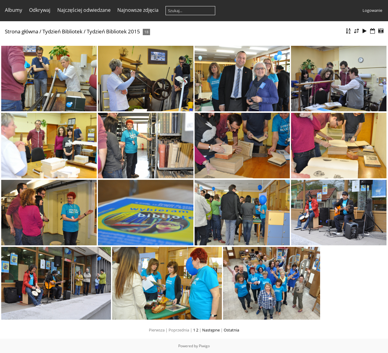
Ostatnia (231, 330)
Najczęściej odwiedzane (84, 10)
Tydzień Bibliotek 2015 (113, 31)
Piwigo (204, 345)
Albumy (13, 10)
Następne (211, 330)
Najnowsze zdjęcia (138, 10)
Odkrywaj (39, 10)
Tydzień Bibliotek (62, 31)
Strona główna (21, 31)
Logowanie (372, 10)
